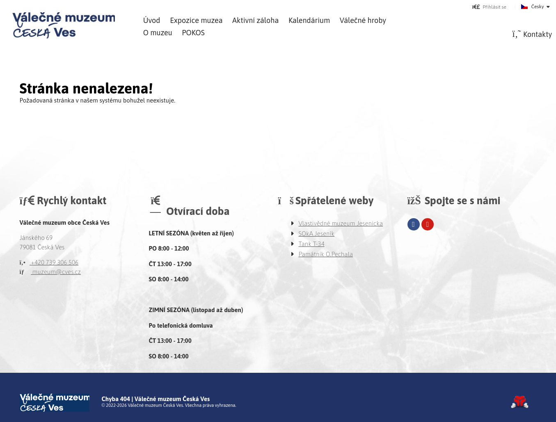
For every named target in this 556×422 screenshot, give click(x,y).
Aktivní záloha (255, 20)
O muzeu (157, 32)
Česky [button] (537, 6)
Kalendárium (309, 20)
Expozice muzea (196, 20)
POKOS (193, 32)
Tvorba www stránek (520, 402)
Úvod (63, 25)
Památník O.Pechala (326, 254)
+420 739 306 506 (49, 262)
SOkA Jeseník (317, 233)
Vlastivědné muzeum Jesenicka (341, 223)
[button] (489, 7)
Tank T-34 (312, 243)
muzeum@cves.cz (50, 271)
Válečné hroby (363, 20)
